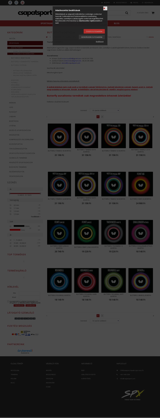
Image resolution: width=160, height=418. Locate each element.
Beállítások (100, 41)
